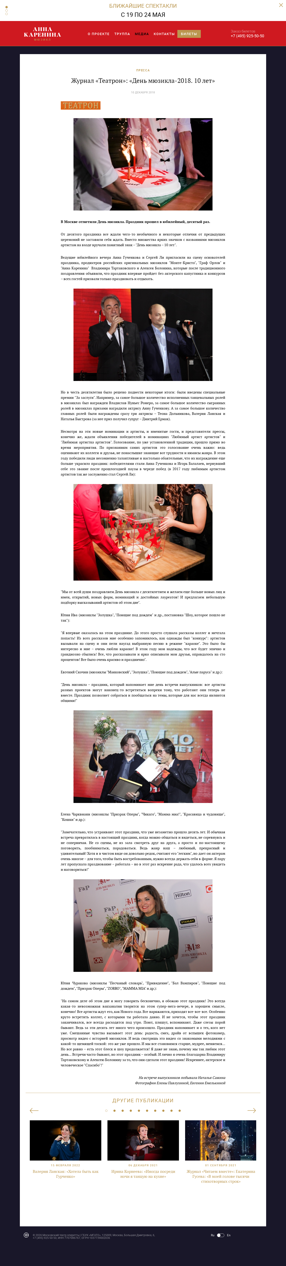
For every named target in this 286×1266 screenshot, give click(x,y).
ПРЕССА (143, 70)
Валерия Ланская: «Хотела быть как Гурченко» (66, 1174)
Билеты (189, 34)
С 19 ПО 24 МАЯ (143, 15)
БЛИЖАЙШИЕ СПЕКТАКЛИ (143, 5)
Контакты (164, 34)
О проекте (99, 34)
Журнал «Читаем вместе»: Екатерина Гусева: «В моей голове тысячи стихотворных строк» (221, 1176)
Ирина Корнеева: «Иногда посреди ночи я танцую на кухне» (143, 1174)
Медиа (142, 34)
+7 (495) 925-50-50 (247, 35)
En (228, 1235)
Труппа (122, 34)
